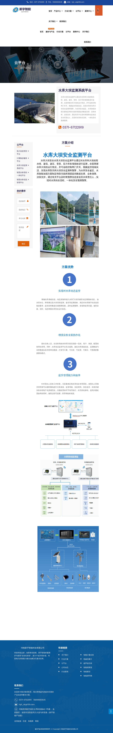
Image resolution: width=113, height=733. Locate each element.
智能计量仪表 (88, 655)
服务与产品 (50, 30)
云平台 (79, 11)
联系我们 (62, 21)
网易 (37, 721)
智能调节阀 (87, 676)
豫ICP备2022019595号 (42, 729)
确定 (23, 243)
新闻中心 (89, 11)
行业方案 (69, 11)
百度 (24, 721)
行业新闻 (64, 671)
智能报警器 (87, 667)
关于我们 (53, 21)
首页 (50, 11)
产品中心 (58, 11)
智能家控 (86, 671)
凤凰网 (30, 721)
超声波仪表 (87, 663)
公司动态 (64, 667)
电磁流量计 (87, 659)
